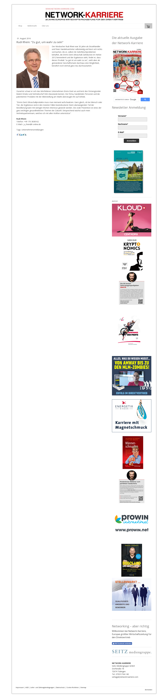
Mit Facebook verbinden (122, 643)
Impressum (20, 687)
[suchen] (126, 99)
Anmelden (131, 141)
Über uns (45, 26)
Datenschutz (60, 687)
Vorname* (122, 116)
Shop (20, 26)
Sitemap (83, 687)
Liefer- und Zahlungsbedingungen (42, 687)
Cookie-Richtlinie (72, 687)
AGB (27, 687)
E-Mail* (121, 132)
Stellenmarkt (32, 26)
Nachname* (123, 124)
